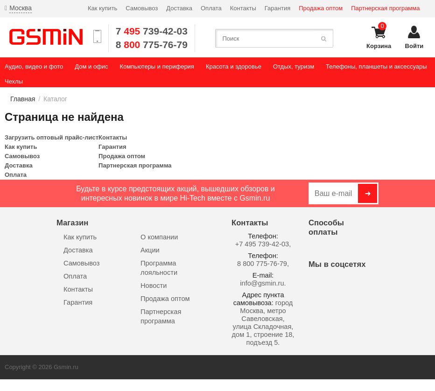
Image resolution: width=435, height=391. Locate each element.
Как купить (102, 8)
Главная (22, 99)
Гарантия (277, 8)
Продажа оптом (321, 8)
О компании (159, 237)
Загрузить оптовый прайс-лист (51, 137)
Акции (150, 250)
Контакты (243, 8)
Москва (20, 8)
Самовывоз (142, 8)
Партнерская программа (385, 8)
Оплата (211, 8)
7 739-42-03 (152, 31)
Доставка (179, 8)
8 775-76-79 (152, 44)
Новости (153, 285)
